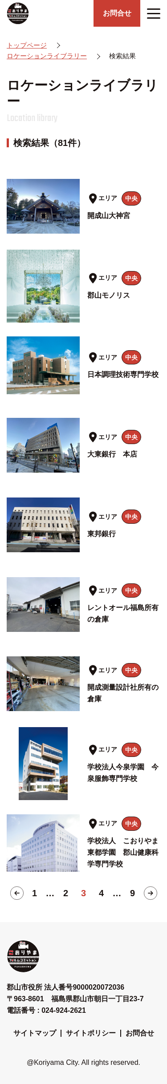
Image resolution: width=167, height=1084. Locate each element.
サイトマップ (34, 1033)
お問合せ (140, 1033)
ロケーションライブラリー (47, 56)
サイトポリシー (91, 1033)
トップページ (27, 45)
